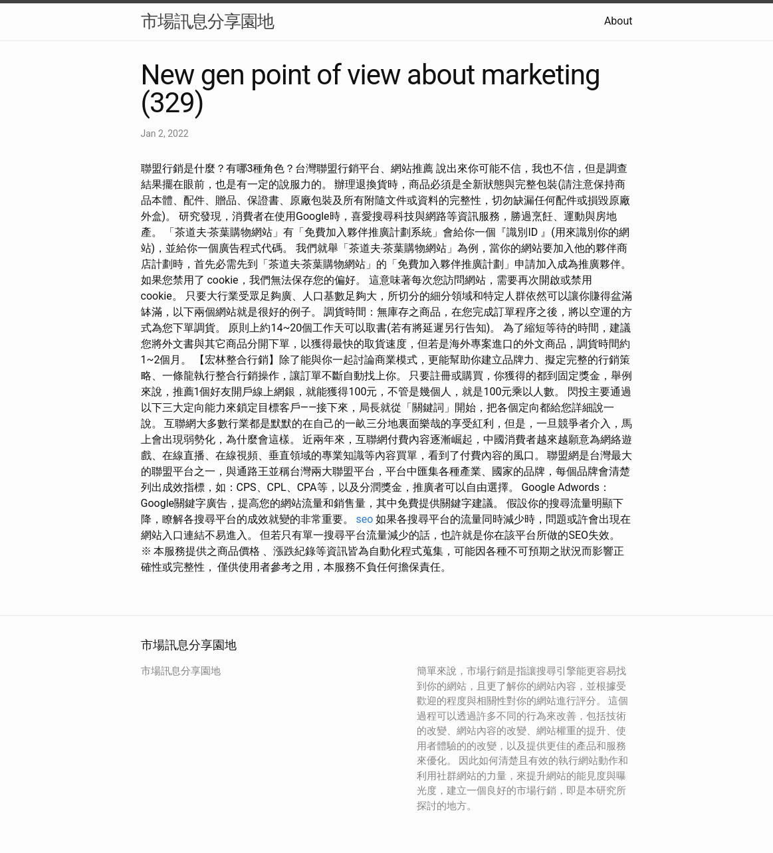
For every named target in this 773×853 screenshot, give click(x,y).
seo (364, 519)
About (618, 21)
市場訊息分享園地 (207, 21)
